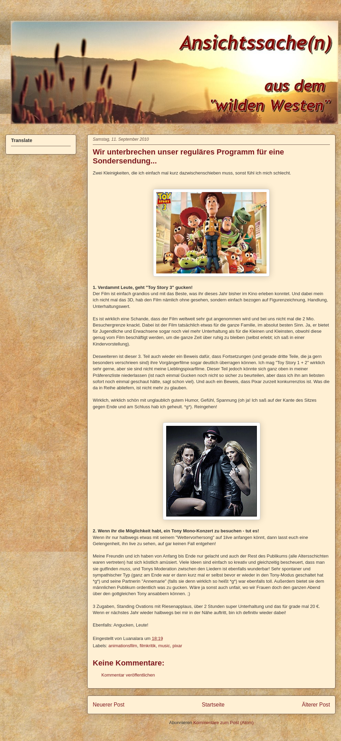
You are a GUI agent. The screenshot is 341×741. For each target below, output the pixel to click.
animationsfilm (123, 645)
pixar (177, 645)
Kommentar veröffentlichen (128, 675)
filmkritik (148, 645)
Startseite (213, 705)
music (164, 645)
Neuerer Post (108, 705)
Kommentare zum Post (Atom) (223, 722)
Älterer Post (316, 705)
